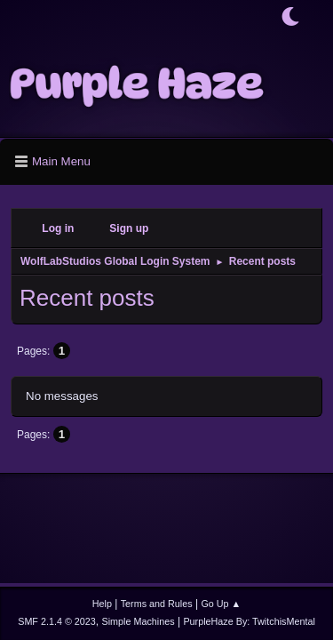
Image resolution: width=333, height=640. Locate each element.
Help (102, 603)
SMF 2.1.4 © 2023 (57, 621)
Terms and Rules (157, 603)
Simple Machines (138, 621)
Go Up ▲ (221, 603)
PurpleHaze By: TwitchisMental (248, 621)
